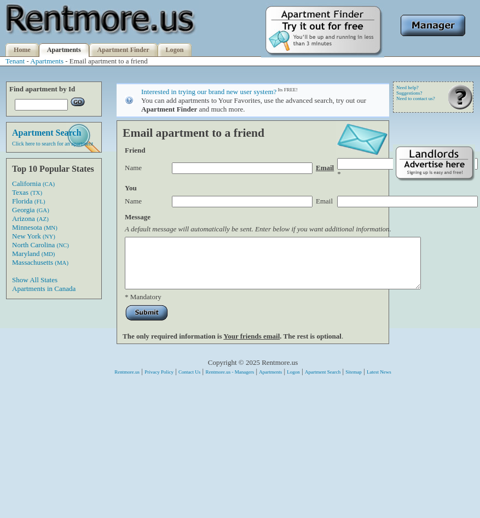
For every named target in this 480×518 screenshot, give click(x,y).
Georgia (30, 210)
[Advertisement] (434, 354)
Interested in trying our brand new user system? (208, 92)
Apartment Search (322, 382)
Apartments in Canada (44, 288)
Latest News (379, 382)
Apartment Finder (123, 50)
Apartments (64, 50)
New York (33, 236)
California (33, 183)
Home (22, 50)
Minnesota (34, 227)
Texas (27, 192)
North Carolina (40, 245)
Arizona (30, 218)
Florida (28, 201)
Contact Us (189, 382)
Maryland (33, 253)
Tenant (15, 61)
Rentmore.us (127, 382)
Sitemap (353, 382)
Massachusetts (40, 262)
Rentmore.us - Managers (229, 382)
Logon (175, 50)
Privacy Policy (159, 382)
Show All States (34, 280)
